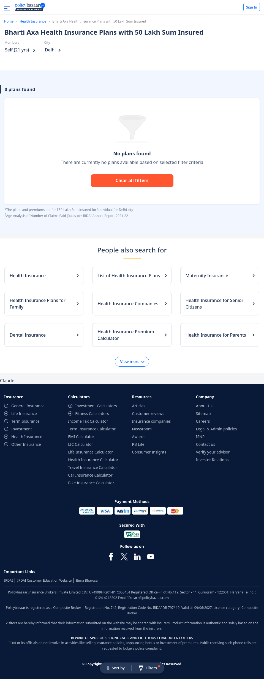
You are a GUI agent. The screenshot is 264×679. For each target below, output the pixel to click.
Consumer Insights (149, 452)
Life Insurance (24, 413)
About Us (204, 405)
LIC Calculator (80, 444)
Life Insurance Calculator (90, 452)
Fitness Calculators (92, 413)
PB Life (138, 444)
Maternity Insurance (207, 276)
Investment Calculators (96, 405)
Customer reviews (148, 413)
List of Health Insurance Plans (128, 276)
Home (8, 21)
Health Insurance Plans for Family (38, 303)
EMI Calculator (81, 436)
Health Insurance (33, 21)
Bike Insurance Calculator (91, 482)
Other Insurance (26, 444)
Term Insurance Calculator (92, 428)
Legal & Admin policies (216, 428)
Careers (203, 421)
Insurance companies (151, 421)
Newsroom (142, 428)
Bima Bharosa (86, 580)
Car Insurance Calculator (90, 475)
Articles (138, 405)
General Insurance (28, 405)
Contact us (205, 444)
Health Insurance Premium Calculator (125, 335)
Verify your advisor (213, 452)
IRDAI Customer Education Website (44, 580)
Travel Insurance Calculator (92, 467)
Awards (139, 436)
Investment (21, 428)
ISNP (200, 436)
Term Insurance (25, 421)
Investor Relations (212, 459)
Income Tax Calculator (88, 421)
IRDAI (8, 580)
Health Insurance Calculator (93, 459)
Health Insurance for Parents (216, 335)
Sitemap (203, 413)
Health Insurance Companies (127, 304)
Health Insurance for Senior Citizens (215, 303)
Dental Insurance (28, 335)
